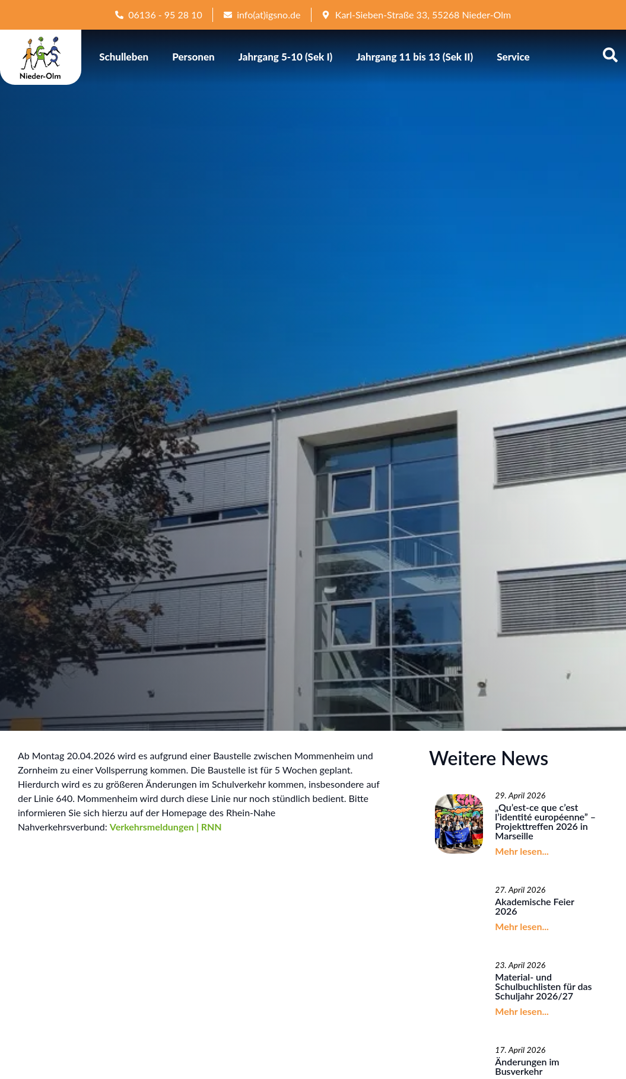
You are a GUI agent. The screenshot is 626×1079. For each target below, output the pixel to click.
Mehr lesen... (521, 851)
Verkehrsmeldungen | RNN (166, 826)
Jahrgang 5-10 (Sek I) (286, 56)
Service (513, 56)
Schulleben (123, 56)
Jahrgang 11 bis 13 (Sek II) (414, 56)
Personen (193, 56)
